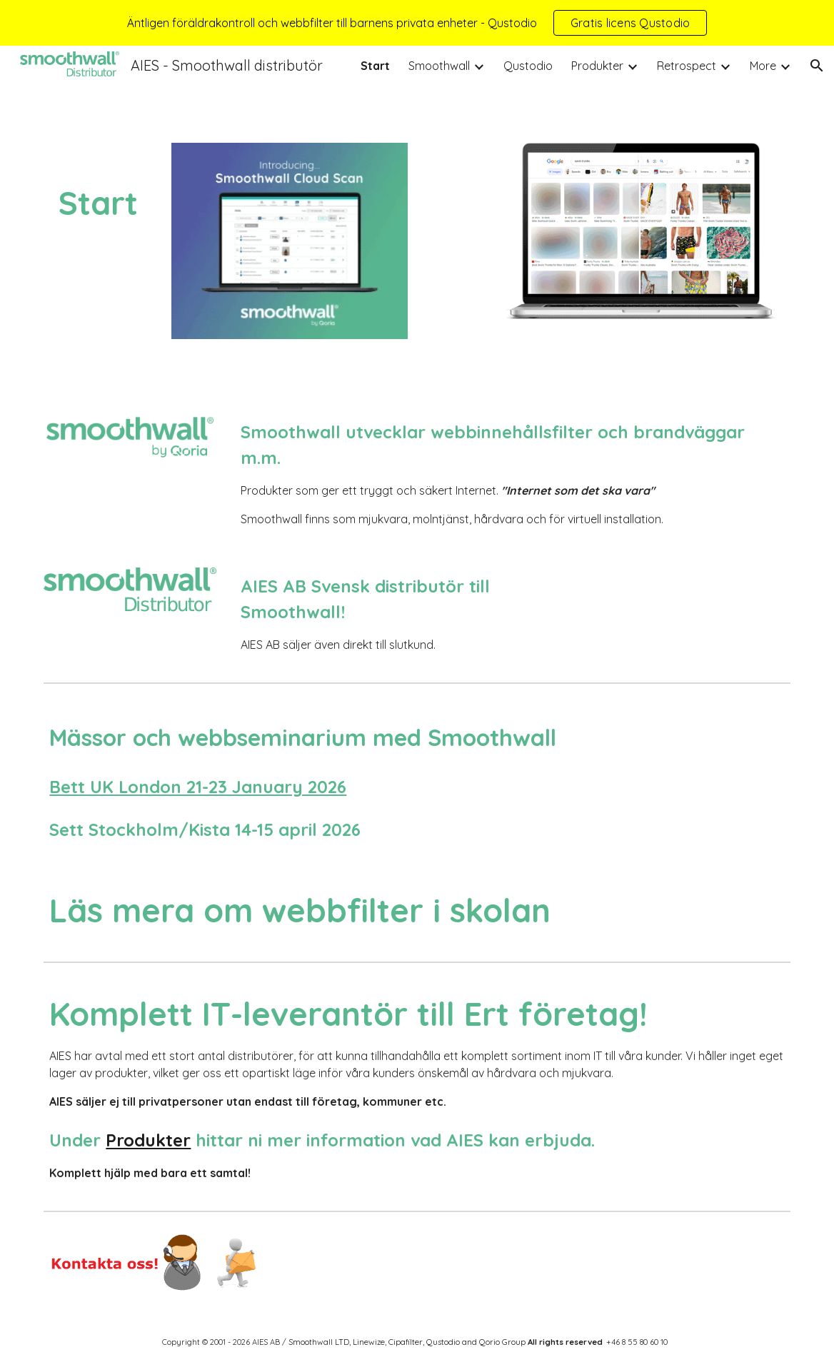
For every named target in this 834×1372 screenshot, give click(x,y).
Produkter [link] (597, 66)
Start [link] (375, 66)
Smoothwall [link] (439, 66)
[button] (817, 66)
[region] (417, 23)
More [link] (763, 66)
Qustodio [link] (528, 66)
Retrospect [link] (686, 66)
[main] (98, 187)
